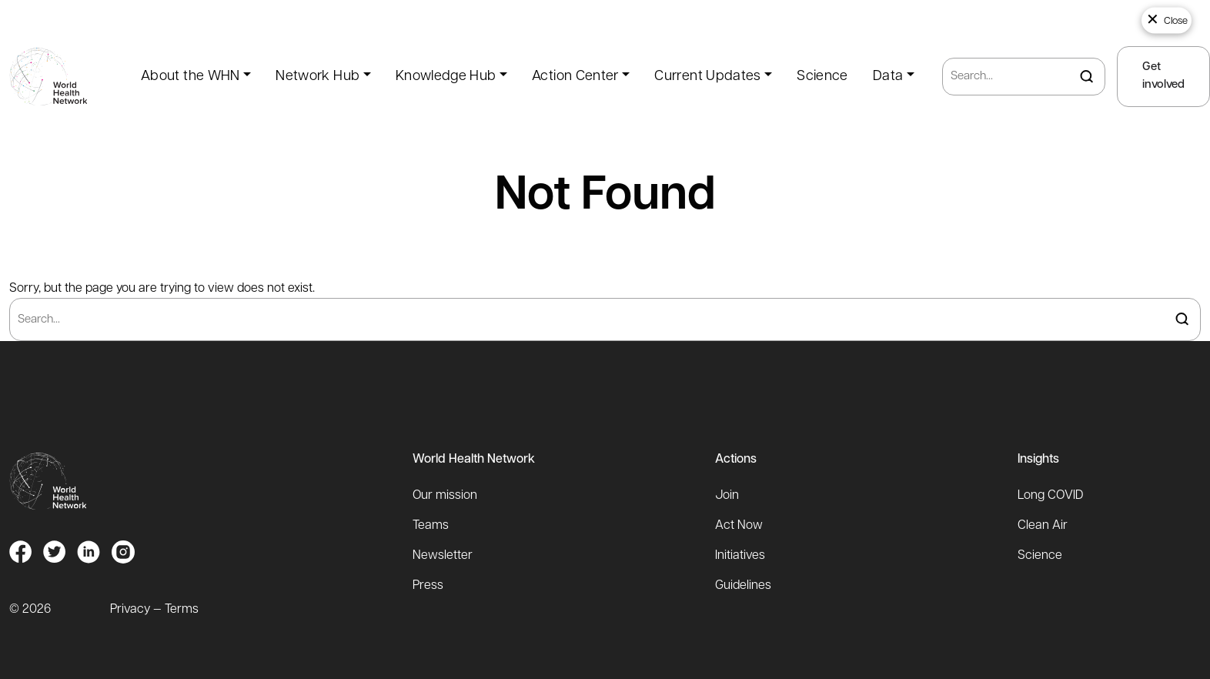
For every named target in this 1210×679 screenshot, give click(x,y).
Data (888, 76)
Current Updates (707, 76)
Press (428, 586)
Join (727, 496)
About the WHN (190, 76)
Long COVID (1050, 496)
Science (822, 76)
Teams (431, 526)
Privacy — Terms (154, 610)
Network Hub (317, 76)
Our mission (445, 496)
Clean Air (1043, 526)
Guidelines (743, 586)
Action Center (575, 76)
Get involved (1163, 76)
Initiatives (740, 556)
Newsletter (443, 556)
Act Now (739, 526)
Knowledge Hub (446, 76)
